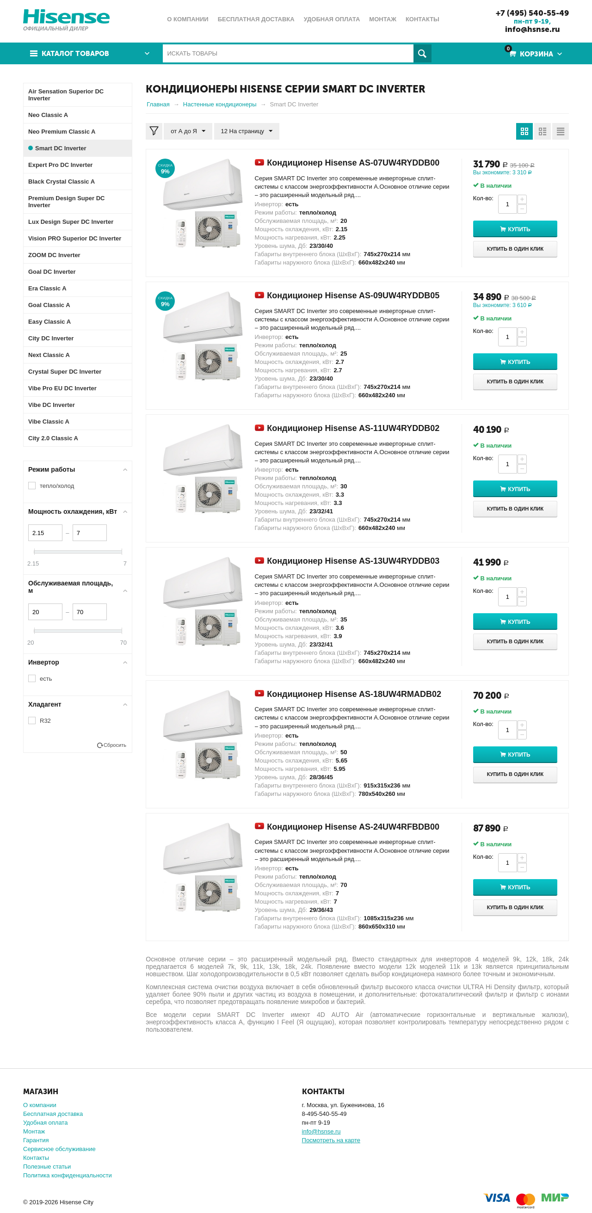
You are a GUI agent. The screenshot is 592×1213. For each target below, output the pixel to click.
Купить (520, 229)
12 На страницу (247, 131)
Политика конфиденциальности (67, 1175)
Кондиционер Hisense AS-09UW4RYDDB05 (353, 295)
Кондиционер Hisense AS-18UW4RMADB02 (354, 694)
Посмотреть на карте (331, 1140)
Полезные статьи (47, 1166)
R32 (45, 720)
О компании (39, 1105)
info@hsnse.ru (532, 29)
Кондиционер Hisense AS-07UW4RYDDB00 (353, 162)
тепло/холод (57, 485)
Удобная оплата (45, 1122)
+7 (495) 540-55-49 (532, 13)
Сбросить (115, 745)
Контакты (36, 1157)
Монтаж (34, 1131)
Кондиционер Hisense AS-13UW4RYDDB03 (353, 561)
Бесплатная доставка (53, 1113)
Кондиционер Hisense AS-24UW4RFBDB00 (353, 826)
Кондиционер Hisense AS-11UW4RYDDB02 (353, 428)
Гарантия (36, 1140)
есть (46, 678)
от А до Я (188, 131)
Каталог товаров (75, 53)
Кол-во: (483, 198)
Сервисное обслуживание (59, 1148)
